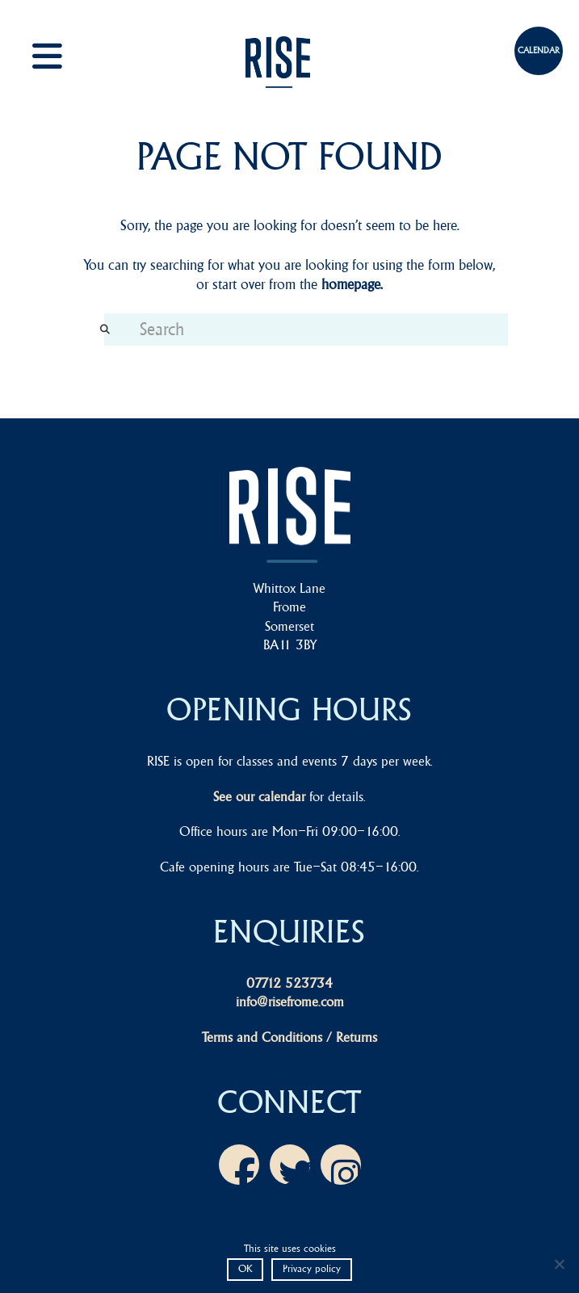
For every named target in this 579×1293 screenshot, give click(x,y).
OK (245, 1268)
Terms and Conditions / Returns (289, 1037)
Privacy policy (312, 1268)
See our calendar (259, 796)
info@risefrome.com (290, 1001)
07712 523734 (289, 983)
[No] (559, 1264)
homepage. (352, 284)
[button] (64, 56)
